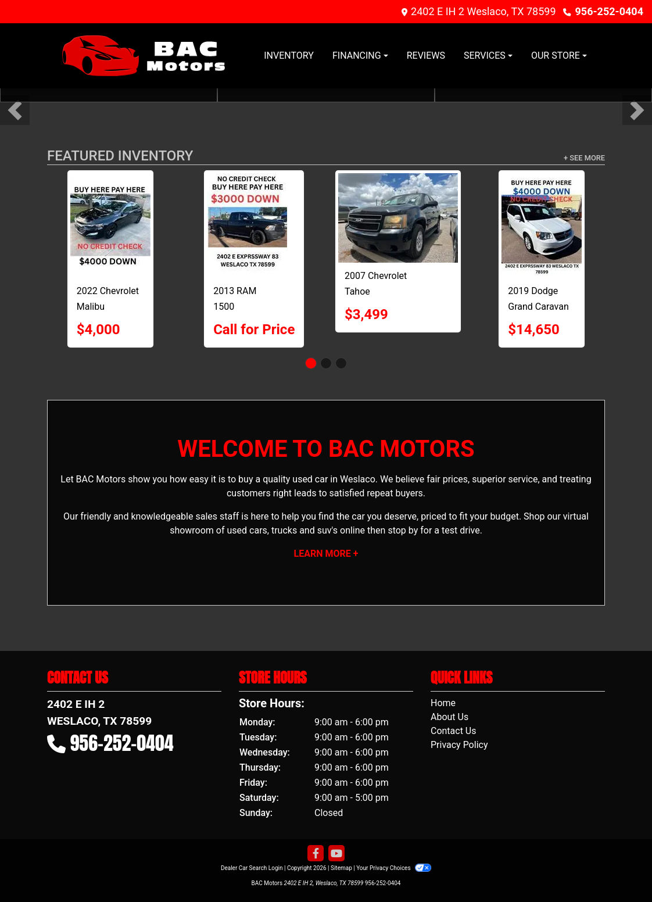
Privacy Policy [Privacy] (459, 744)
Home (443, 702)
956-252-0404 (609, 11)
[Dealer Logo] (143, 56)
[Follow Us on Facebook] (315, 853)
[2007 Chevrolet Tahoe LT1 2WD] (398, 218)
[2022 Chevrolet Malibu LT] (110, 225)
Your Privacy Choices (393, 868)
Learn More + (326, 553)
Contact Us (454, 730)
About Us (449, 716)
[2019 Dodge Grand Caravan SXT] (542, 225)
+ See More (584, 157)
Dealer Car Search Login (252, 868)
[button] (15, 110)
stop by (403, 530)
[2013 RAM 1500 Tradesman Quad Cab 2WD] (254, 225)
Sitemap (341, 868)
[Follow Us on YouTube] (336, 853)
